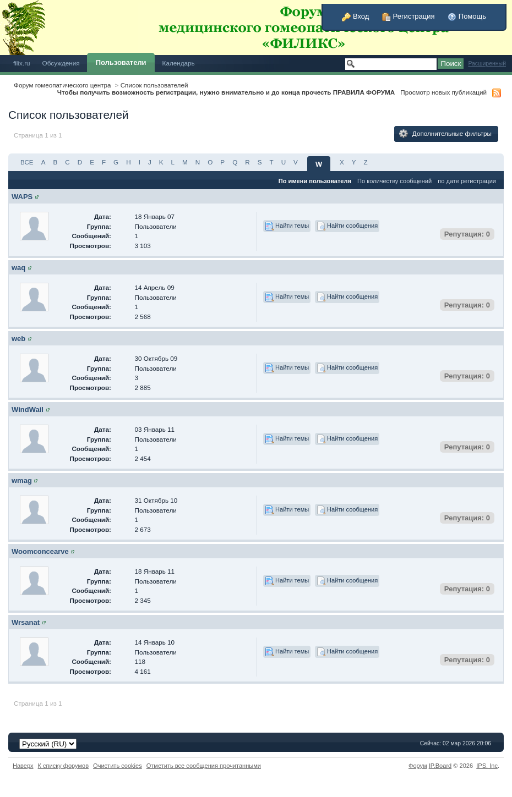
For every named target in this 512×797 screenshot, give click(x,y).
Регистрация (408, 16)
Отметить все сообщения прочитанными (203, 765)
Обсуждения (61, 63)
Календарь (178, 63)
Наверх (23, 765)
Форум (417, 765)
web (18, 338)
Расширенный (487, 64)
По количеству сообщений (394, 181)
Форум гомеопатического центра (62, 85)
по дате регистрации (467, 181)
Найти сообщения (347, 226)
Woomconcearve (40, 551)
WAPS (22, 197)
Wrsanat (26, 622)
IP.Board (440, 765)
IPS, (487, 765)
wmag (22, 480)
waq (18, 267)
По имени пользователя (315, 181)
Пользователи (121, 62)
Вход (355, 16)
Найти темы (287, 226)
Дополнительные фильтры (445, 133)
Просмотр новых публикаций (443, 92)
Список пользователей (154, 85)
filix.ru (21, 63)
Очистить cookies (117, 765)
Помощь (467, 16)
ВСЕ (27, 162)
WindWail (27, 409)
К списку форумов (63, 765)
